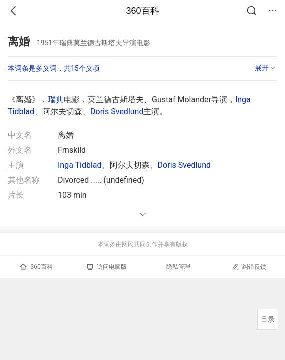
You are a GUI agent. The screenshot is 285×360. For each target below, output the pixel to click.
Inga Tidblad (80, 165)
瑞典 (56, 99)
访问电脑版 (107, 267)
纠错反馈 (249, 266)
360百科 (142, 11)
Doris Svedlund (116, 111)
